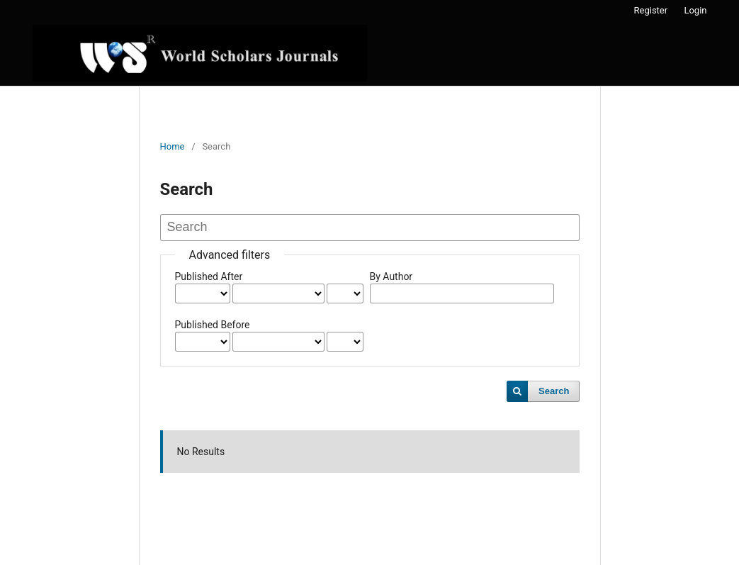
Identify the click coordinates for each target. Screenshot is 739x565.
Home (172, 146)
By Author (391, 276)
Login (695, 10)
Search (553, 391)
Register (651, 10)
